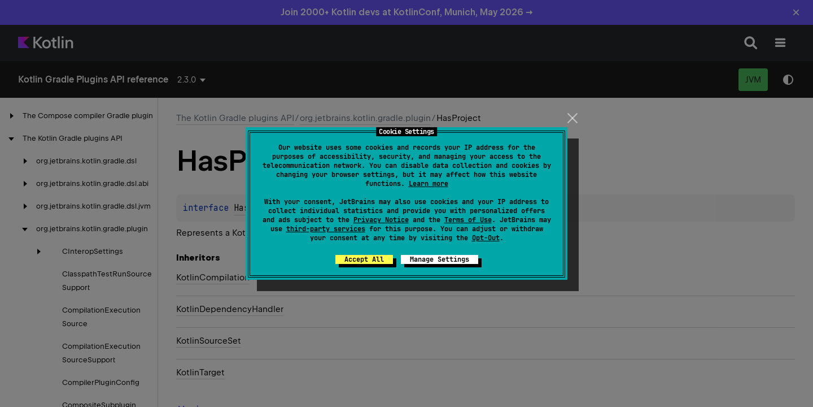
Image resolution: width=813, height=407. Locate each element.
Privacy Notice (381, 219)
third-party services (325, 228)
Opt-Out (486, 238)
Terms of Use (468, 219)
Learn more (428, 183)
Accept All (364, 259)
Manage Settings (439, 259)
